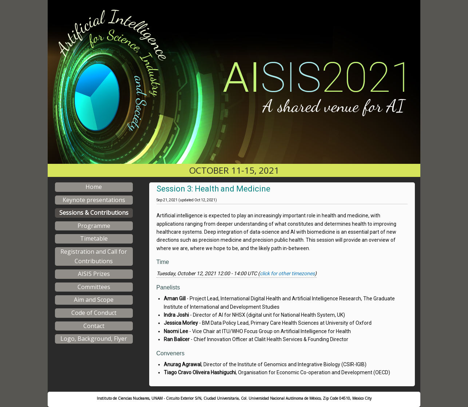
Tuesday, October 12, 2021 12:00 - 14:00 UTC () (236, 273)
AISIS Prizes (94, 274)
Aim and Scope (94, 300)
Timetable (94, 238)
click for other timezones (287, 273)
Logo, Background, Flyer (93, 339)
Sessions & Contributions (93, 213)
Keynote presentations (94, 200)
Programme (94, 226)
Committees (94, 287)
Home (94, 187)
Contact (93, 326)
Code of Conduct (93, 313)
